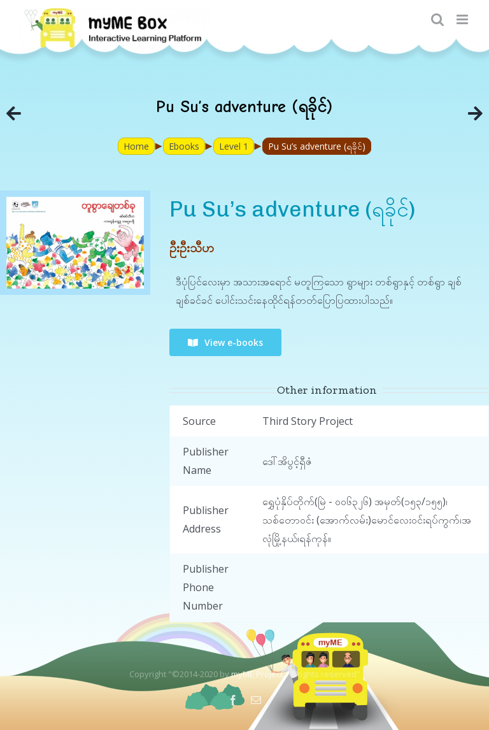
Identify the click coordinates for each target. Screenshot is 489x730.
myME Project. (258, 674)
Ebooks (184, 146)
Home (136, 146)
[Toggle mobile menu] (463, 19)
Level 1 (233, 146)
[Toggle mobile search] (437, 19)
